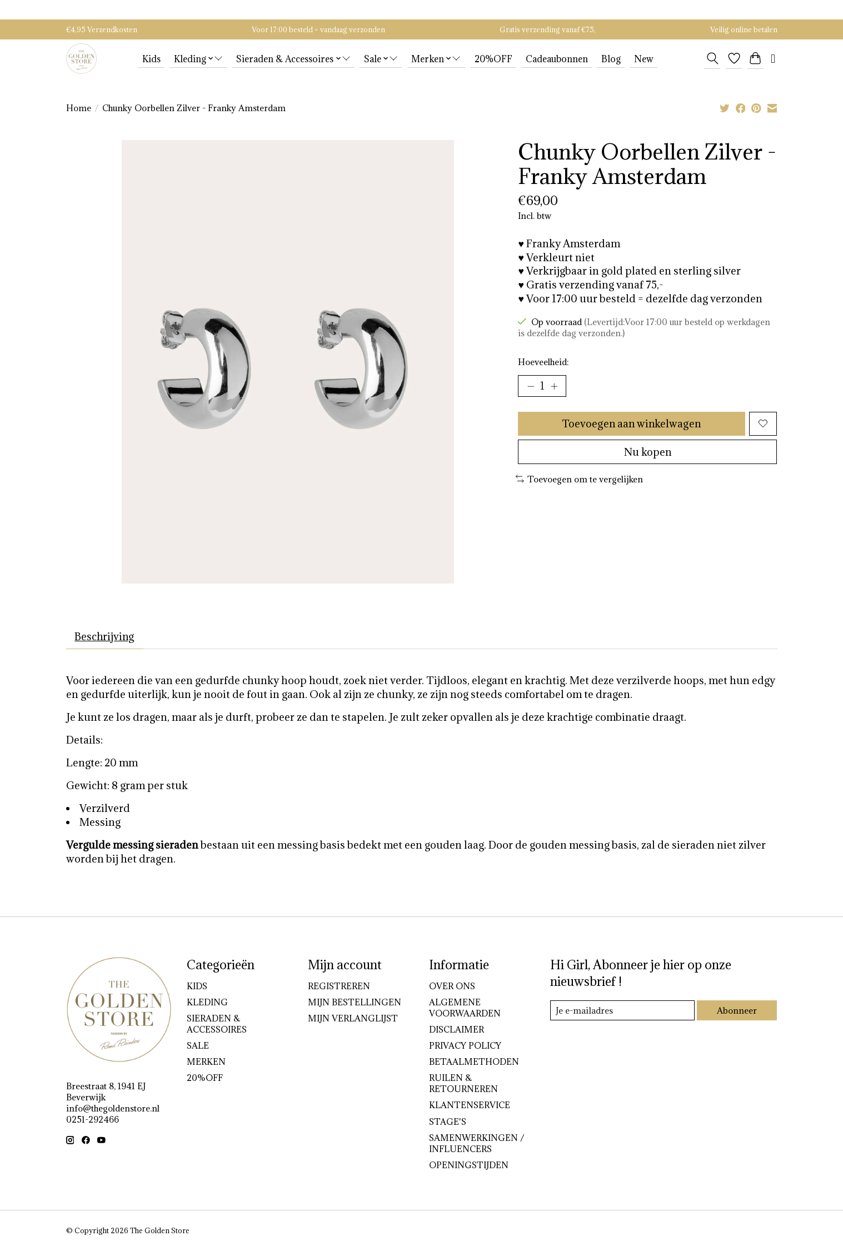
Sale (198, 1045)
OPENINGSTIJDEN (468, 1165)
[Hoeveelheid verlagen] (530, 386)
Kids (151, 58)
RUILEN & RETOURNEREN (463, 1084)
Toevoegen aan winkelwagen (631, 424)
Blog (611, 58)
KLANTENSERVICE (469, 1105)
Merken (206, 1062)
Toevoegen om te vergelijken (580, 480)
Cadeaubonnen (557, 58)
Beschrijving (105, 636)
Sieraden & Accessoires (217, 1024)
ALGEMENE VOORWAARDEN (465, 1007)
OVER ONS (452, 985)
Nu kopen (647, 453)
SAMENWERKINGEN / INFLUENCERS (476, 1144)
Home (78, 107)
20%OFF (493, 58)
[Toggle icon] (712, 58)
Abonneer (737, 1010)
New (644, 58)
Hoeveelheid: (543, 361)
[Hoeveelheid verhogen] (554, 386)
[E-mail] (622, 1011)
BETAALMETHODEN (474, 1062)
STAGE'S (447, 1121)
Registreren (339, 985)
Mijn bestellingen (354, 1002)
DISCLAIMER (456, 1029)
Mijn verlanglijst (353, 1018)
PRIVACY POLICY (465, 1045)
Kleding (207, 1002)
